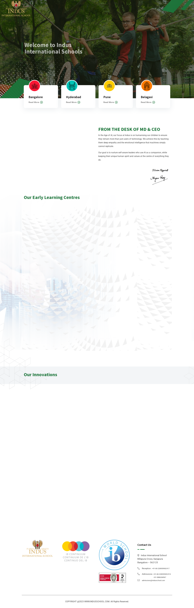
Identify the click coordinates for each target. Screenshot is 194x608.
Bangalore (36, 97)
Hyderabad (73, 97)
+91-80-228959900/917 (160, 568)
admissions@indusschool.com (153, 580)
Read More (36, 102)
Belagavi (147, 97)
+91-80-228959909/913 (162, 574)
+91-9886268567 (160, 577)
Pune (107, 97)
